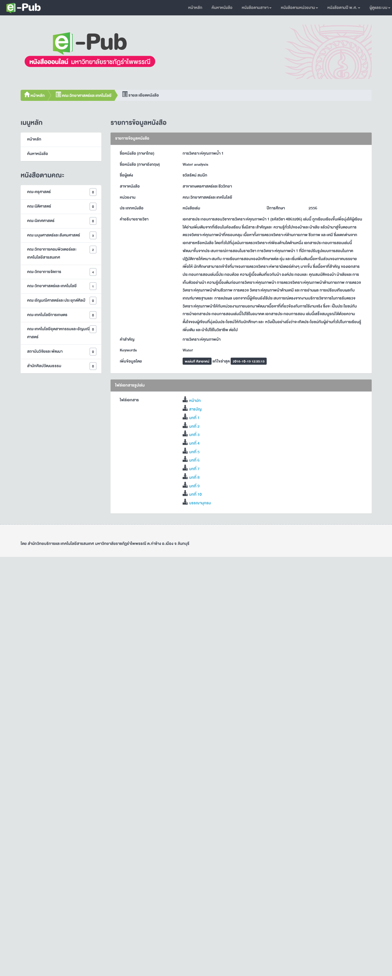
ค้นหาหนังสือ (222, 7)
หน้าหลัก (195, 7)
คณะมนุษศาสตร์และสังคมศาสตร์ (62, 235)
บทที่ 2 (194, 426)
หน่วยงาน (127, 197)
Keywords (128, 350)
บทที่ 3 (194, 434)
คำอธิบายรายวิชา (134, 219)
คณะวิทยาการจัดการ (62, 272)
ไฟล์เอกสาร (129, 400)
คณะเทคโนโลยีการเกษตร (62, 315)
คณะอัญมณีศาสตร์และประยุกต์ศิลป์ (62, 300)
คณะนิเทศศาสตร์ (62, 221)
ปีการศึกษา (276, 208)
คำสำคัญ (127, 339)
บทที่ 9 (194, 486)
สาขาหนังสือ (130, 186)
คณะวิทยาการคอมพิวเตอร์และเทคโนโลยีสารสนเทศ (62, 253)
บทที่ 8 (194, 477)
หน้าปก (195, 400)
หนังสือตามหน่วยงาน (299, 7)
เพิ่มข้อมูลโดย (131, 361)
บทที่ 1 (194, 418)
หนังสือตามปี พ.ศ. (343, 7)
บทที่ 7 (194, 469)
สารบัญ (195, 409)
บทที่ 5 (194, 452)
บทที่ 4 (194, 443)
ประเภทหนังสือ (131, 208)
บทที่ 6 (194, 460)
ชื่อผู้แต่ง (126, 175)
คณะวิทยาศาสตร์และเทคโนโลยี (83, 95)
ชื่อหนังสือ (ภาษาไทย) (137, 153)
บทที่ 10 (195, 494)
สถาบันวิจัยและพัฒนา (62, 351)
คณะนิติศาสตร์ (62, 206)
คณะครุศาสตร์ (62, 192)
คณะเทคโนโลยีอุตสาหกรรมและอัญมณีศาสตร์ (62, 332)
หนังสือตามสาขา (257, 7)
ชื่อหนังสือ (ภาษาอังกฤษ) (140, 164)
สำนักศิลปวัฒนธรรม (62, 366)
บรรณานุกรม (200, 503)
